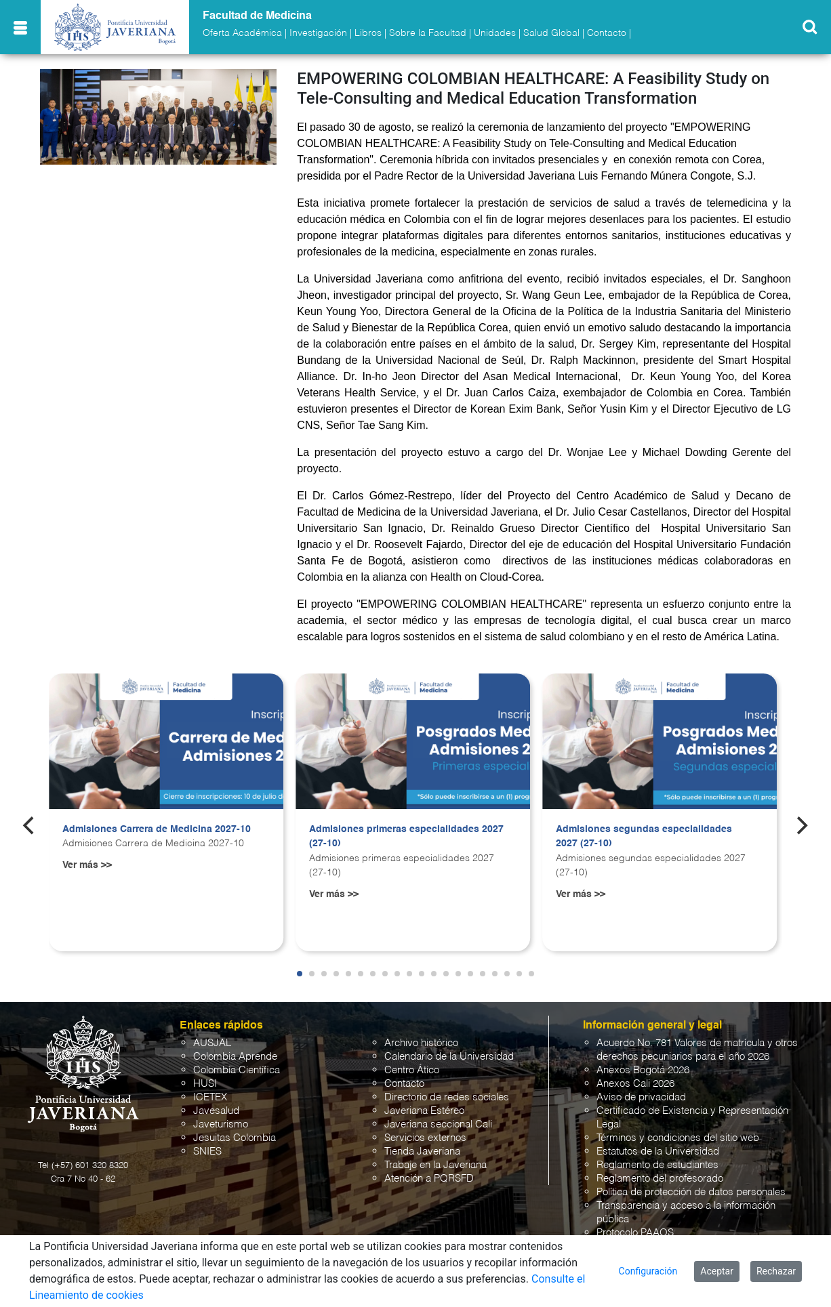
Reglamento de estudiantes (657, 1165)
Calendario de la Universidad (449, 1057)
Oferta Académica (242, 33)
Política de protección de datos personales (691, 1192)
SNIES (207, 1151)
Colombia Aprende (235, 1057)
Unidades (495, 33)
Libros (368, 33)
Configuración (648, 1271)
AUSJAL (212, 1043)
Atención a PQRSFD (429, 1179)
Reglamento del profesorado (659, 1179)
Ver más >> (87, 865)
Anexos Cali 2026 (635, 1084)
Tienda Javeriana (422, 1151)
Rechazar (776, 1271)
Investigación (318, 33)
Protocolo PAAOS (635, 1233)
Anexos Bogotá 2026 (642, 1070)
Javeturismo (220, 1124)
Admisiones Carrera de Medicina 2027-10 (156, 829)
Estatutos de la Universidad (657, 1151)
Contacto (606, 33)
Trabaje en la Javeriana (435, 1165)
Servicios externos (425, 1138)
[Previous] (30, 826)
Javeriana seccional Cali (438, 1124)
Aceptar (716, 1271)
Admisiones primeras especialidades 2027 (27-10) (406, 837)
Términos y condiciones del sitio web (677, 1138)
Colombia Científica (236, 1070)
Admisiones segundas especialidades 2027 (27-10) (644, 837)
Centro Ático (411, 1070)
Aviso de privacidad (641, 1097)
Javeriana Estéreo (424, 1111)
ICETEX (210, 1097)
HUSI (205, 1084)
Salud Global (551, 33)
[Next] (801, 826)
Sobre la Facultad (427, 33)
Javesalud (216, 1111)
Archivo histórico (421, 1043)
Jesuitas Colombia (234, 1138)
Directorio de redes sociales (446, 1097)
